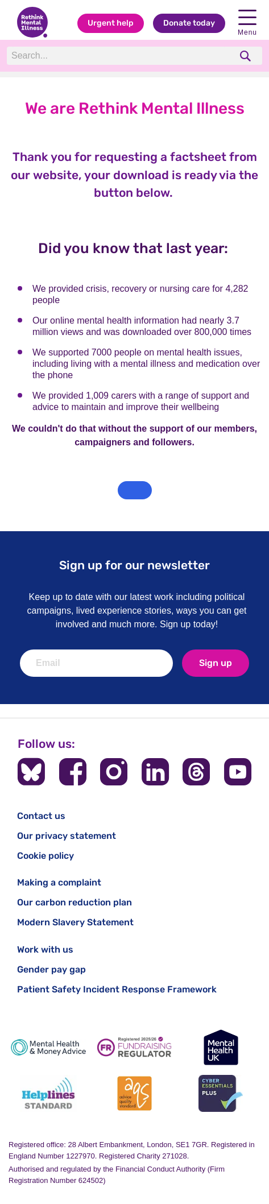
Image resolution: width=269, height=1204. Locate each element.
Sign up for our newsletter (134, 565)
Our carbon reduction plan (74, 902)
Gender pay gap (51, 969)
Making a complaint (59, 882)
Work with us (45, 949)
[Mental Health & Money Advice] (48, 1047)
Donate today (189, 23)
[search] (246, 56)
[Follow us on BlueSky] (31, 772)
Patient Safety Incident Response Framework (117, 989)
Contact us (41, 815)
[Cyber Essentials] (220, 1093)
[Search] (119, 55)
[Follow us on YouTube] (238, 772)
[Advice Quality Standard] (134, 1093)
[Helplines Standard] (48, 1093)
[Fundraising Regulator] (134, 1047)
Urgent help (111, 23)
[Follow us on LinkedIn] (155, 772)
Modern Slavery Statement (75, 922)
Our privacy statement (66, 835)
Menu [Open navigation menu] (247, 23)
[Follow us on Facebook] (73, 772)
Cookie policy (45, 855)
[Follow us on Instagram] (114, 772)
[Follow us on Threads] (196, 772)
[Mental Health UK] (220, 1047)
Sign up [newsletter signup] (215, 662)
